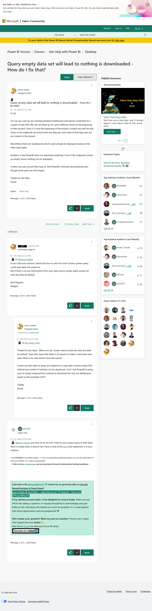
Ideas (76, 21)
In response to (28, 332)
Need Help (24, 191)
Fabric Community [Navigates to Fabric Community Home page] (33, 21)
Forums (51, 21)
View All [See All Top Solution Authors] (108, 228)
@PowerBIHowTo (36, 484)
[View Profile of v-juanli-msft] (33, 245)
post (65, 446)
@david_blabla (25, 259)
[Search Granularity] (65, 35)
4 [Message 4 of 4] (26, 398)
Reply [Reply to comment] (87, 305)
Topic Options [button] (84, 77)
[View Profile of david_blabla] (23, 89)
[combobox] (113, 35)
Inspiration (64, 21)
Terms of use (131, 591)
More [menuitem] (113, 21)
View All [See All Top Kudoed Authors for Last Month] (108, 290)
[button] (66, 77)
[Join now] (112, 131)
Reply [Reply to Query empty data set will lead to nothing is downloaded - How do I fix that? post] (87, 208)
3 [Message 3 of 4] (19, 295)
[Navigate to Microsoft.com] (10, 21)
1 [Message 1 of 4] (19, 198)
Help (128, 28)
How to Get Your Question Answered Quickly (117, 164)
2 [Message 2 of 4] (19, 542)
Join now (7, 11)
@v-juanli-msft (32, 342)
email (26, 526)
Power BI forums (18, 51)
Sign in (118, 28)
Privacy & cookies (114, 591)
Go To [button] (137, 28)
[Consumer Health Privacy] (38, 601)
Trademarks (145, 591)
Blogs (103, 21)
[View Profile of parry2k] (26, 428)
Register (107, 28)
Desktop (90, 51)
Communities (89, 21)
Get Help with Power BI (65, 51)
